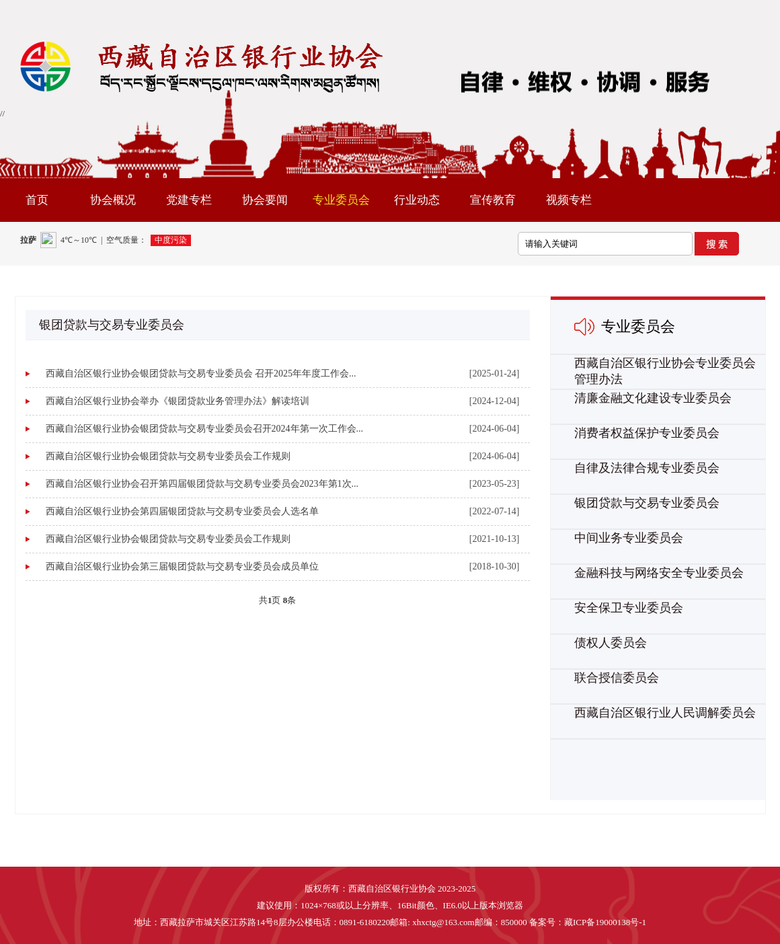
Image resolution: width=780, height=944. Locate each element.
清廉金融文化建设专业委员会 (653, 398)
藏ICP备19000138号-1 (605, 922)
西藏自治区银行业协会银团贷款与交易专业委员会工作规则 (168, 456)
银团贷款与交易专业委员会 (646, 503)
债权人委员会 (610, 643)
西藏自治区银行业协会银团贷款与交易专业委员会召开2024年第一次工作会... (205, 429)
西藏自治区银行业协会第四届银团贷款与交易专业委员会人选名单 (182, 511)
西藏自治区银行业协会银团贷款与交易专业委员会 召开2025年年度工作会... (201, 373)
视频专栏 (569, 200)
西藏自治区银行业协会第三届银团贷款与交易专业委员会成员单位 (182, 566)
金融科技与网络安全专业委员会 (659, 573)
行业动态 (417, 200)
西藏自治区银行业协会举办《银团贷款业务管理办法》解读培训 (177, 401)
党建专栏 (189, 200)
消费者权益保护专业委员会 (646, 433)
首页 (37, 200)
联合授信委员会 (616, 677)
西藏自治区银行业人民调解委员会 (665, 712)
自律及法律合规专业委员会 (646, 468)
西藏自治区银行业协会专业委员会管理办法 (665, 371)
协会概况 (113, 200)
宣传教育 (493, 200)
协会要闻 (265, 200)
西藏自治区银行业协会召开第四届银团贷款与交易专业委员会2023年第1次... (202, 484)
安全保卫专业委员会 (628, 608)
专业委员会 (341, 200)
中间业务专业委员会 (628, 538)
